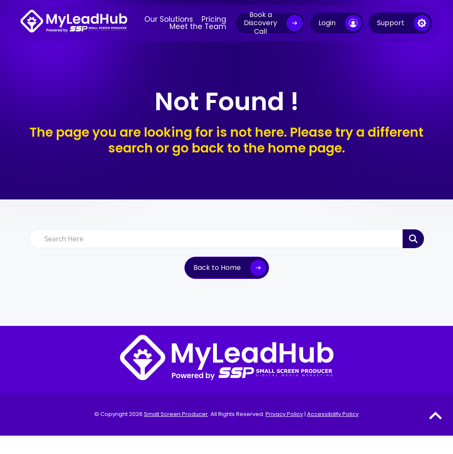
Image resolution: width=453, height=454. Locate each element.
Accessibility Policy (333, 414)
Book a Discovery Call (260, 23)
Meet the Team (198, 26)
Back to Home (217, 267)
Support (390, 23)
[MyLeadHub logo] (73, 23)
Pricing (214, 19)
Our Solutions (168, 19)
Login (327, 23)
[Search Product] (413, 238)
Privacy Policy (284, 414)
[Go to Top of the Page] (435, 415)
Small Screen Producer (176, 414)
